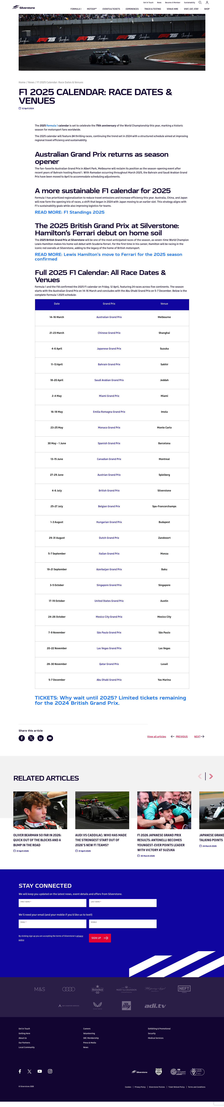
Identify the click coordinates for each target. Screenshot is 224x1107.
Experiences (132, 9)
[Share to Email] (50, 743)
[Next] (207, 780)
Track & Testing (152, 9)
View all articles (156, 741)
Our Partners (24, 1048)
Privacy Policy (140, 1092)
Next (197, 741)
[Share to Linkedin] (40, 743)
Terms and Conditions (196, 1092)
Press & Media (89, 1048)
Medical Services (155, 1043)
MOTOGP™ (92, 9)
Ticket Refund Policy (176, 1092)
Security (151, 1038)
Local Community (27, 1052)
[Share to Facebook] (22, 743)
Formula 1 (76, 9)
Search (200, 2)
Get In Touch (148, 2)
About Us (23, 1043)
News (159, 2)
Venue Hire (172, 9)
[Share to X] (31, 743)
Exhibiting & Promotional (159, 1034)
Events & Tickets (111, 9)
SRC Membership (91, 1043)
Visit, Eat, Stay (191, 9)
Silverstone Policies (157, 1092)
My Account (207, 2)
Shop (206, 9)
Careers (86, 1034)
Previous (182, 741)
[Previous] (196, 780)
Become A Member (172, 2)
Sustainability (189, 2)
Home (22, 87)
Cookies (128, 1092)
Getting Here (24, 1038)
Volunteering (89, 1038)
